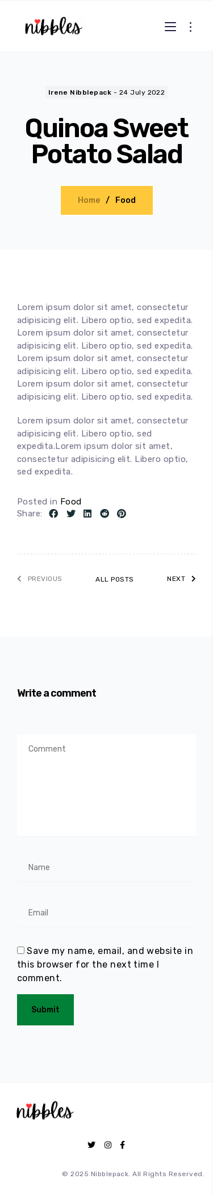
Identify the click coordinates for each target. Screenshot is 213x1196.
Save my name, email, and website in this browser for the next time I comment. (105, 964)
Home (89, 200)
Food (125, 200)
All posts (114, 579)
